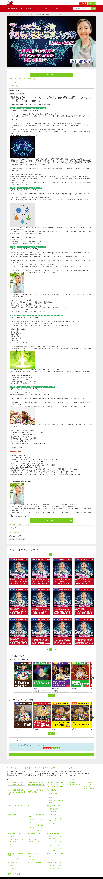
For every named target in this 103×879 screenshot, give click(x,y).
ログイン (92, 3)
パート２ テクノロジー (56, 818)
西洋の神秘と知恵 (53, 833)
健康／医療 (12, 815)
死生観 (11, 871)
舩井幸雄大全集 (53, 811)
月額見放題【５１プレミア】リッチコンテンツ (16, 783)
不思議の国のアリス (54, 845)
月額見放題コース (27, 8)
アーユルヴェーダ (20, 93)
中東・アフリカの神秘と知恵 (16, 854)
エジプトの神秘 (13, 858)
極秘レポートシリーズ (35, 820)
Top (8, 14)
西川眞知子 (12, 93)
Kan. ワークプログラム (16, 806)
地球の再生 (32, 856)
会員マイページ (13, 8)
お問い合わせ (75, 784)
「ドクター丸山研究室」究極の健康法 (36, 791)
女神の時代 (12, 868)
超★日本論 (12, 841)
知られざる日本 (13, 844)
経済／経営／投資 (53, 806)
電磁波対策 (32, 859)
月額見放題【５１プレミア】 (40, 691)
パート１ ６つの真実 (35, 827)
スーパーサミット (34, 830)
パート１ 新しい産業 (55, 820)
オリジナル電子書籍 (34, 862)
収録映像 (51, 798)
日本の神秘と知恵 (14, 833)
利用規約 (87, 786)
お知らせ (73, 782)
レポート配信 (33, 822)
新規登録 (82, 3)
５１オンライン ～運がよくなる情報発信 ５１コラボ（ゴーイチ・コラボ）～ (42, 768)
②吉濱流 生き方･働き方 (55, 865)
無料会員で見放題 (14, 874)
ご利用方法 (54, 8)
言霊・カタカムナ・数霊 (16, 839)
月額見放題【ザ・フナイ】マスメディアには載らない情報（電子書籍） (55, 784)
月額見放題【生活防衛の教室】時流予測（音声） (36, 783)
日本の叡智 (12, 836)
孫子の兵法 (32, 836)
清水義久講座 (51, 790)
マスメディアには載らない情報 (36, 815)
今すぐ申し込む (59, 74)
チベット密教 (33, 839)
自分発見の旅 (12, 862)
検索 (94, 8)
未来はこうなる (52, 815)
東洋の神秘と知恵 (13, 14)
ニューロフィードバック (56, 823)
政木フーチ (31, 806)
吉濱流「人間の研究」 (55, 862)
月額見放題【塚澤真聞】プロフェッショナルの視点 (16, 792)
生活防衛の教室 (53, 809)
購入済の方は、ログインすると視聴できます (22, 79)
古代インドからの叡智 (14, 86)
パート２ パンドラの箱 (36, 825)
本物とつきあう (33, 853)
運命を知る (12, 865)
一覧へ (51, 695)
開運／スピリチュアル (55, 853)
